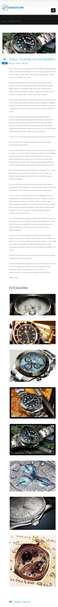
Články (12, 21)
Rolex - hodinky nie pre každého (32, 59)
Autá (19, 21)
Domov (4, 21)
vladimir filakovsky (21, 63)
